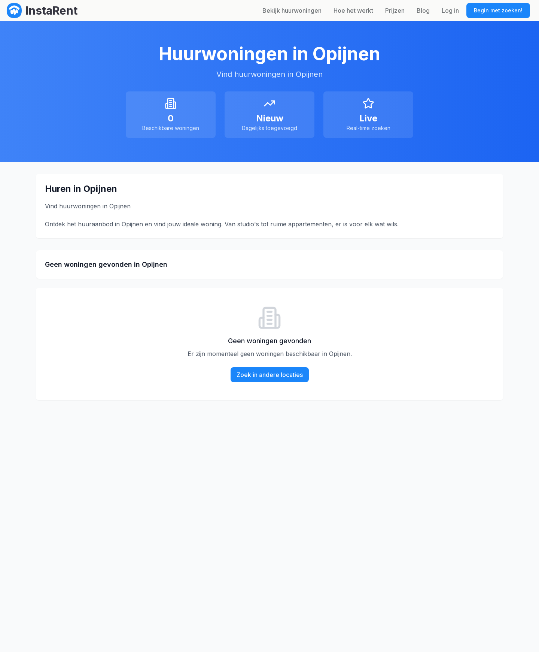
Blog (423, 10)
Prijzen (395, 10)
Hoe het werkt (353, 10)
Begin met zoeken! (498, 10)
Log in (450, 10)
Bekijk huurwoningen (292, 10)
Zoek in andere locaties (270, 374)
